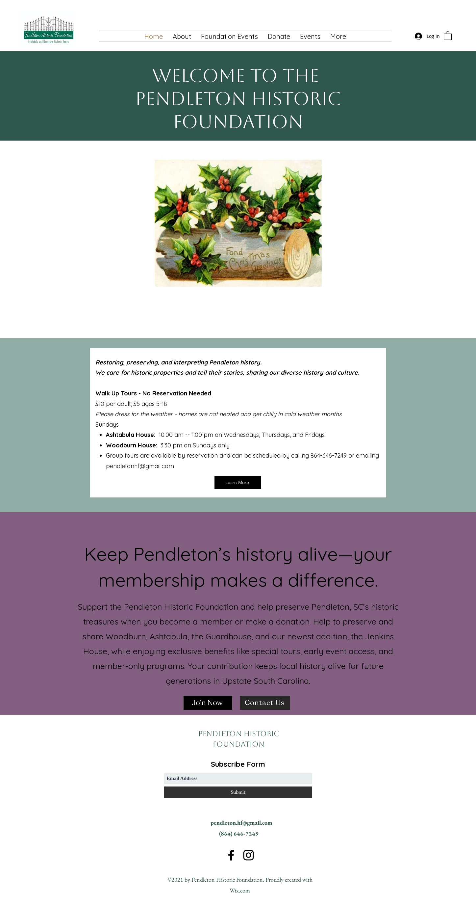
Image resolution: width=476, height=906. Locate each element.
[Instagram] (248, 855)
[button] (310, 36)
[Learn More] (237, 482)
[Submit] (238, 792)
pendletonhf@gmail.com (140, 466)
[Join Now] (208, 703)
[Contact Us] (265, 703)
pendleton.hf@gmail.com (241, 822)
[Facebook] (231, 855)
